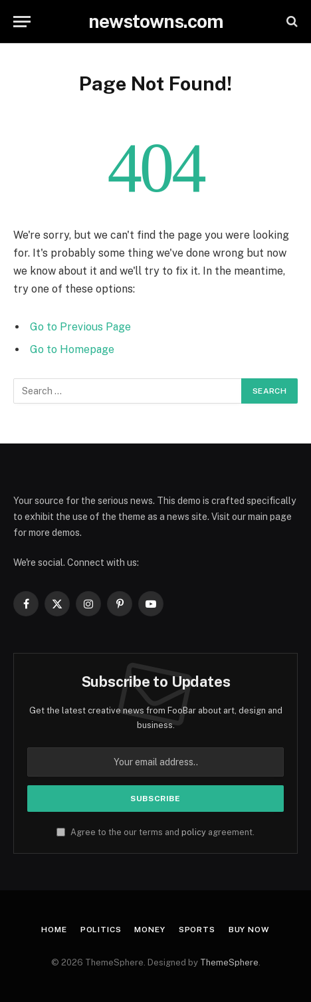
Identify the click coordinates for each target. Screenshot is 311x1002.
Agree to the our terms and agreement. (155, 832)
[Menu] (22, 22)
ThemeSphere (229, 962)
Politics (101, 929)
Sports (197, 929)
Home (53, 929)
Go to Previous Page (80, 326)
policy (193, 832)
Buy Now (249, 929)
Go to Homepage (72, 349)
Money (149, 929)
